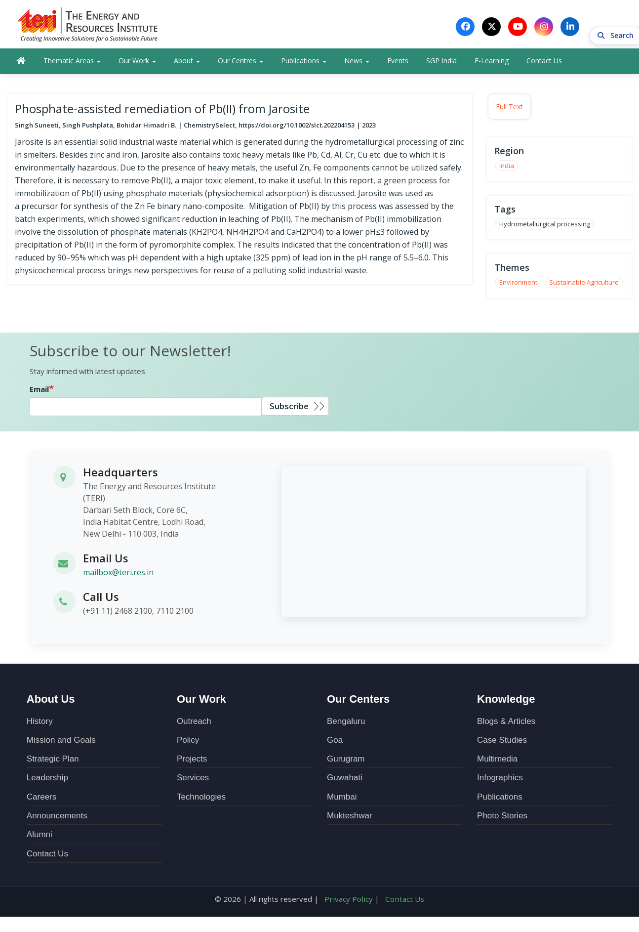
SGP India (441, 62)
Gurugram (346, 760)
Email (39, 391)
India (506, 167)
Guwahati (344, 779)
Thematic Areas (72, 62)
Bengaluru (346, 722)
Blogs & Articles (506, 722)
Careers (41, 798)
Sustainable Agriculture (584, 284)
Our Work (137, 62)
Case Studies (502, 741)
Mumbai (342, 798)
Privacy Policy (349, 900)
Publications (303, 62)
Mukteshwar (349, 817)
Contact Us (544, 62)
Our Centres (240, 62)
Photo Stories (502, 817)
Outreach (194, 722)
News (356, 62)
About (187, 62)
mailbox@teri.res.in (118, 574)
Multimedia (497, 760)
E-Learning (492, 62)
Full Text (509, 108)
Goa (335, 741)
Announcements (57, 817)
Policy (188, 741)
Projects (192, 760)
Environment (518, 284)
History (40, 722)
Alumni (39, 836)
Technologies (201, 798)
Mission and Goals (61, 741)
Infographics (500, 779)
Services (193, 779)
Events (397, 62)
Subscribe (289, 408)
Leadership (47, 779)
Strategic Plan (53, 760)
